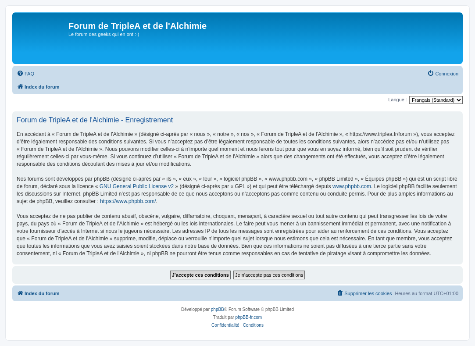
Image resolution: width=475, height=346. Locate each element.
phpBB (217, 309)
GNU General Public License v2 (137, 186)
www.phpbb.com (351, 186)
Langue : (397, 99)
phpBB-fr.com (249, 317)
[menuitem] (25, 73)
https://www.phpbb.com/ (128, 201)
